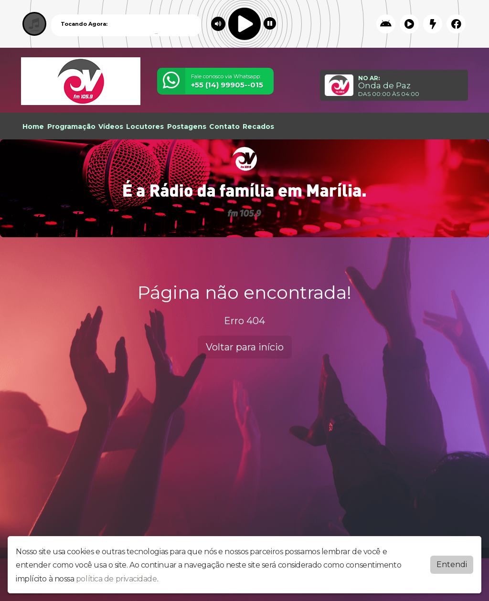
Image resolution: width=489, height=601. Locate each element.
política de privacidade (116, 578)
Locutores (145, 126)
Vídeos (110, 126)
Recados (258, 126)
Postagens (186, 126)
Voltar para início (245, 347)
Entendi (451, 564)
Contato (224, 126)
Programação (71, 126)
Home (33, 126)
